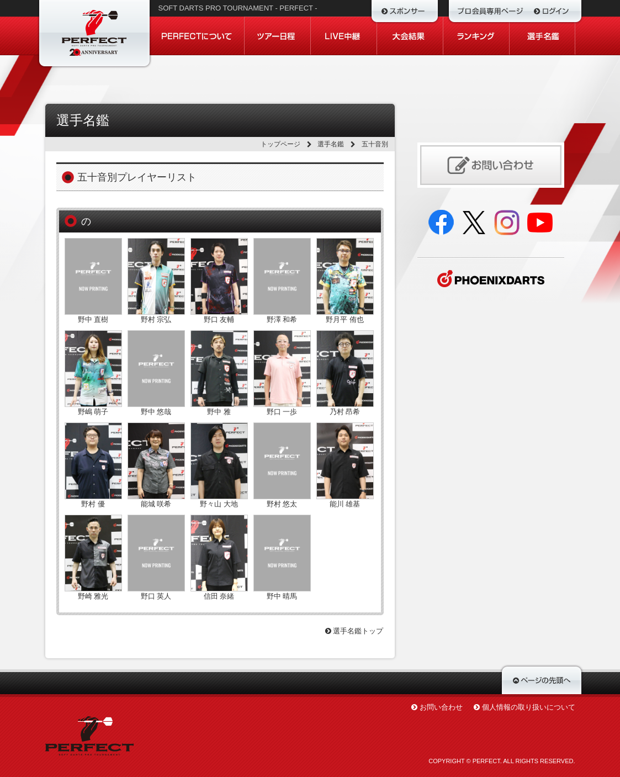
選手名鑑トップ (354, 631)
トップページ (280, 144)
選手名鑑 (330, 144)
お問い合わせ (441, 707)
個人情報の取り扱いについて (528, 707)
